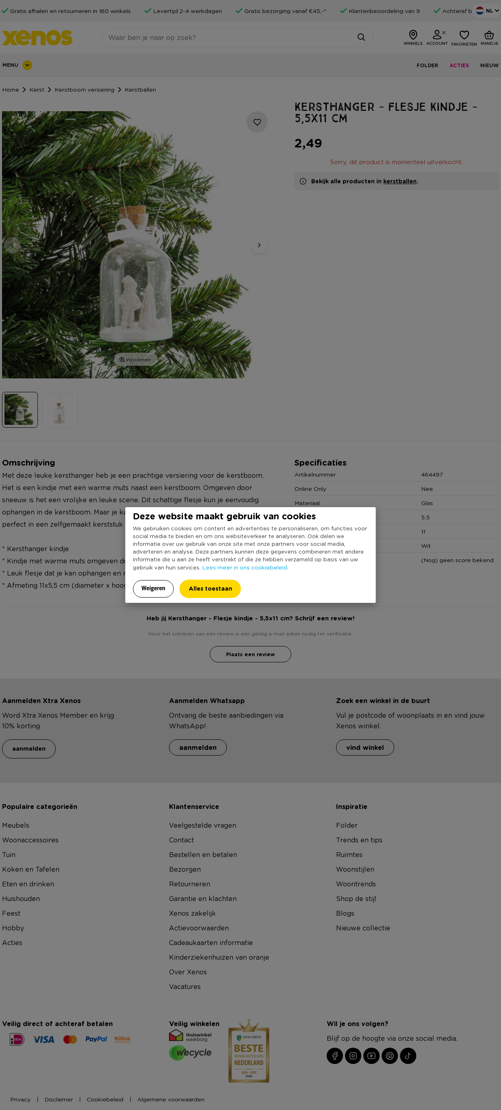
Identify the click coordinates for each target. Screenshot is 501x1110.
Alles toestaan (210, 588)
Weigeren (153, 588)
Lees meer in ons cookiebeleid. (245, 567)
